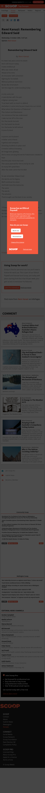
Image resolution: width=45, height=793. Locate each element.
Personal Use (17, 236)
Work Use (16, 231)
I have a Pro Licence (17, 242)
